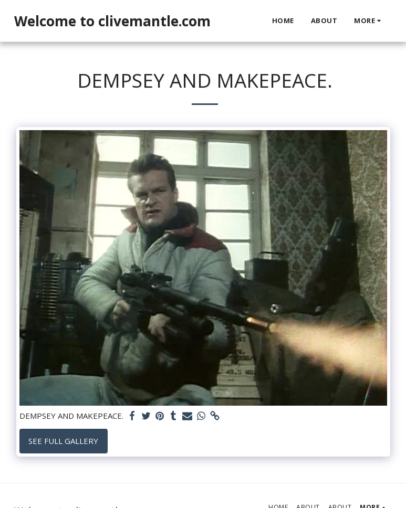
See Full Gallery (63, 441)
